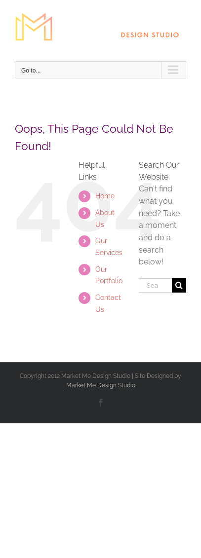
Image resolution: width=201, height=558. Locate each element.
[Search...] (155, 285)
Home (105, 196)
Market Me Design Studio (100, 385)
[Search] (179, 285)
